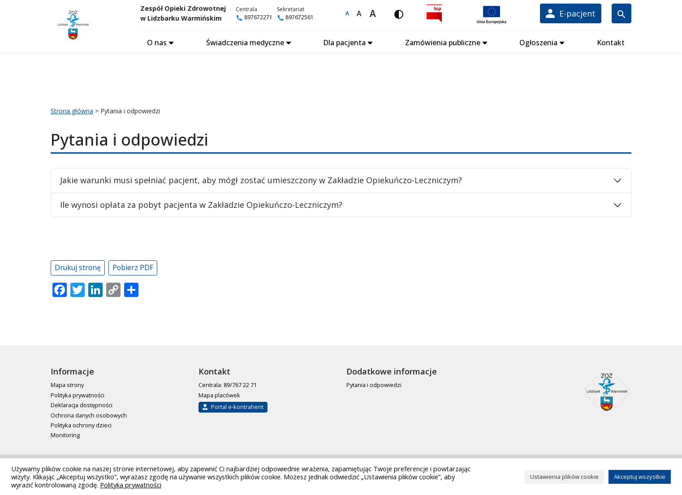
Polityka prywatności (77, 394)
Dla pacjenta (344, 42)
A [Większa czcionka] (360, 13)
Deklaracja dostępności (81, 404)
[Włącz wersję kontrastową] (399, 13)
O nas (157, 42)
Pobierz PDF (132, 266)
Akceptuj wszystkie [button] (639, 477)
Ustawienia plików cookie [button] (564, 477)
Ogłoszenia (538, 42)
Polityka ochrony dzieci (81, 424)
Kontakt (611, 42)
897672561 (296, 17)
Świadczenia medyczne (245, 42)
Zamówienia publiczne (442, 42)
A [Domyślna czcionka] (348, 13)
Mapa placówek (219, 394)
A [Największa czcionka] (373, 13)
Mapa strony (67, 384)
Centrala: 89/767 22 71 (228, 384)
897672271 (255, 17)
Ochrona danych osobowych (89, 414)
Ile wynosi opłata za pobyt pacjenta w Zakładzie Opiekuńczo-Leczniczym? (201, 203)
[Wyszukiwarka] (621, 13)
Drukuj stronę (78, 266)
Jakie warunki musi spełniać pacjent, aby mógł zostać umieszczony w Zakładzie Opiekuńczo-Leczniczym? (261, 179)
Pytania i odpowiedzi (373, 384)
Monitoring (65, 434)
